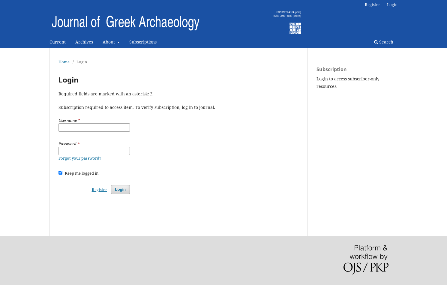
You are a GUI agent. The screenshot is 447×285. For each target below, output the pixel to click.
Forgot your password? (79, 158)
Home (64, 61)
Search (383, 42)
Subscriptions (143, 42)
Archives (84, 42)
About (109, 42)
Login (392, 4)
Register (372, 4)
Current (58, 42)
